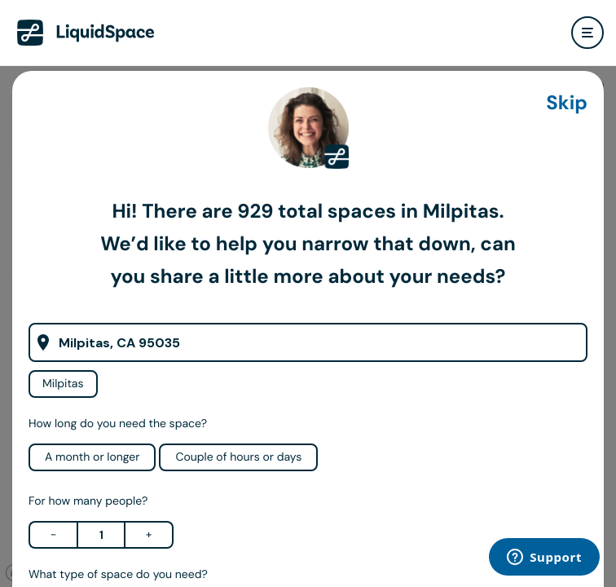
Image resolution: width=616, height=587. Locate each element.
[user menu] (587, 32)
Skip (566, 103)
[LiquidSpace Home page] (86, 33)
